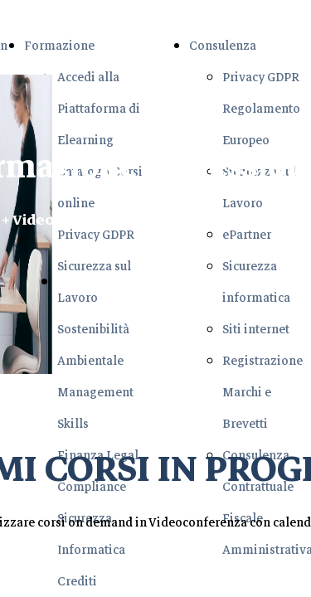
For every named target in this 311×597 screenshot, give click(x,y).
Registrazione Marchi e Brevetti (262, 392)
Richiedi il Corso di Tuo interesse (169, 282)
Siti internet (255, 329)
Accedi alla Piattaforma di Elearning (98, 108)
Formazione (59, 46)
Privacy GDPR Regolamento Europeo (261, 108)
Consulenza (222, 46)
